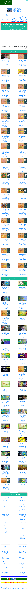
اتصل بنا (7, 587)
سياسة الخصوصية (18, 587)
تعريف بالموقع (24, 587)
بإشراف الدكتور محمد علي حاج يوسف (10, 588)
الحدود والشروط (12, 587)
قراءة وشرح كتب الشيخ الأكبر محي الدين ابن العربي (14, 19)
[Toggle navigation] (27, 0)
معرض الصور (23, 17)
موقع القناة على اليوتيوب (18, 21)
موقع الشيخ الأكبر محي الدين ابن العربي (6, 2)
